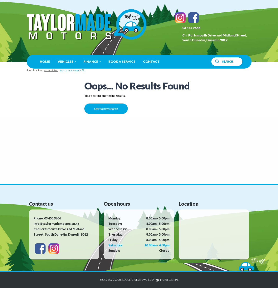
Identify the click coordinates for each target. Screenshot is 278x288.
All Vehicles (50, 70)
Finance (92, 62)
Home (45, 62)
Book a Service (121, 62)
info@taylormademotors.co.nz (56, 223)
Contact (151, 62)
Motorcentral (167, 279)
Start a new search (72, 70)
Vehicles (67, 62)
